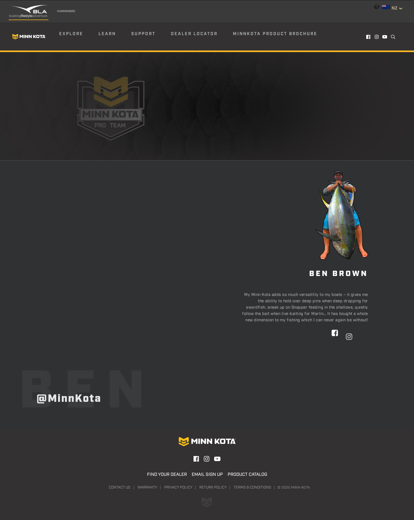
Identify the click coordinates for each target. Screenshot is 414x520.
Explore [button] (71, 34)
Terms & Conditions (252, 487)
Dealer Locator (194, 34)
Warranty (147, 487)
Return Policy (213, 487)
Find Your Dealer (167, 474)
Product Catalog (247, 474)
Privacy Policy (178, 487)
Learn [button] (107, 34)
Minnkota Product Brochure (275, 34)
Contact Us (119, 487)
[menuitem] (78, 36)
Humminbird (66, 11)
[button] (368, 36)
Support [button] (143, 34)
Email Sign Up (207, 474)
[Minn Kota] (29, 36)
